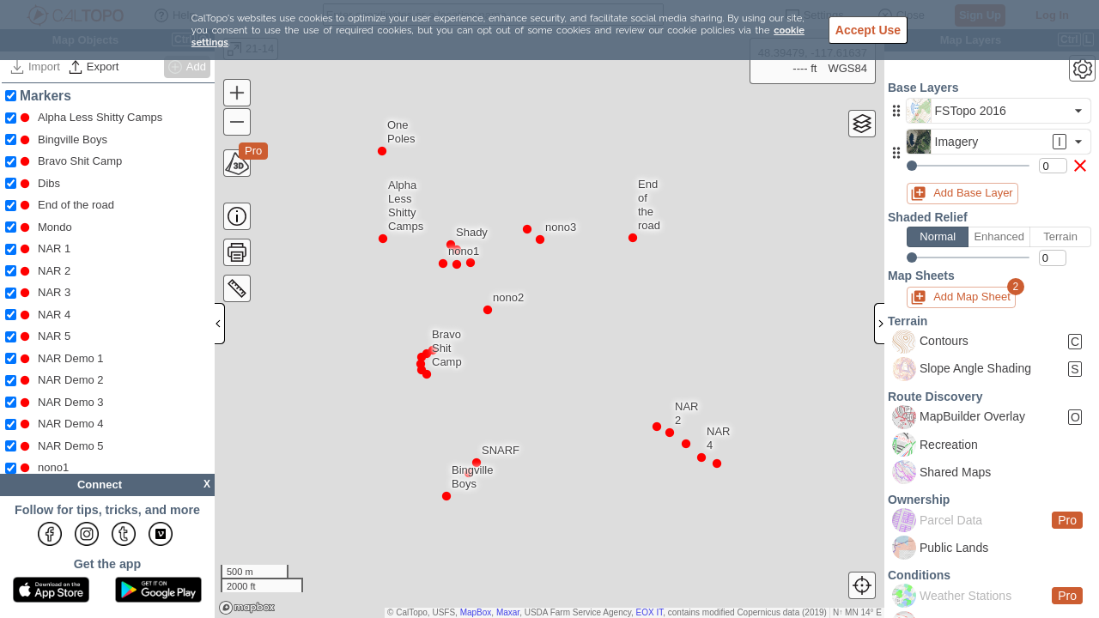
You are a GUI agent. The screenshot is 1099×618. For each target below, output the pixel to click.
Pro (253, 150)
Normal (938, 237)
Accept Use (868, 30)
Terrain (1060, 237)
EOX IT (650, 612)
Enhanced (998, 237)
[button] (896, 111)
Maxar (507, 612)
